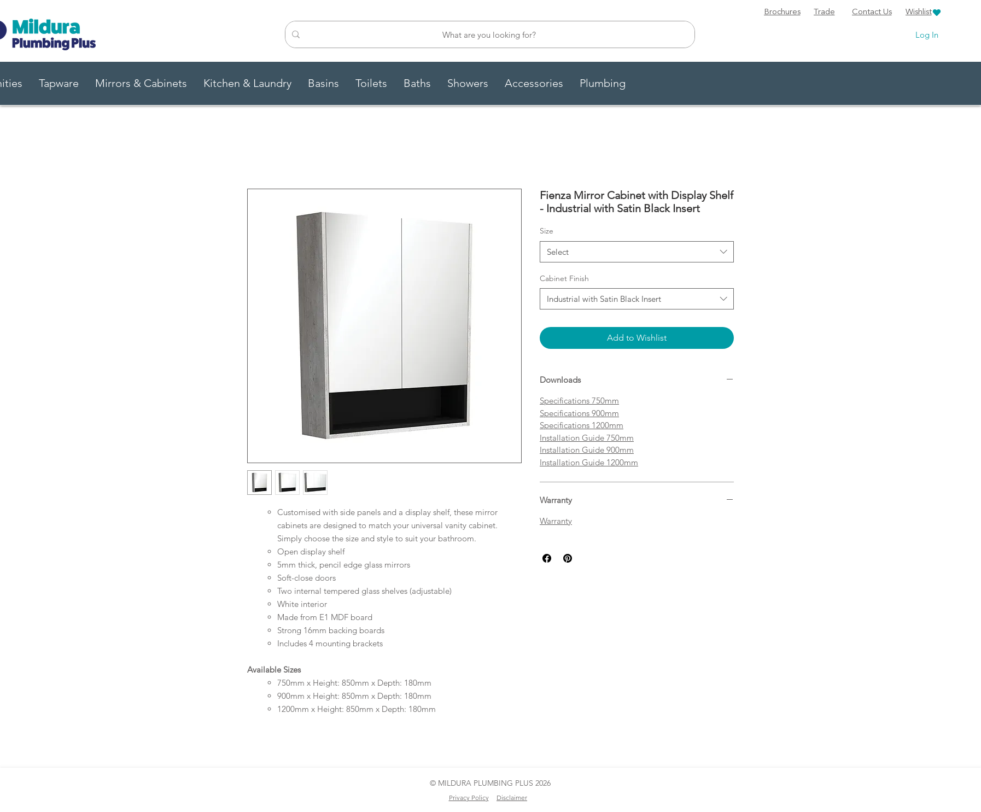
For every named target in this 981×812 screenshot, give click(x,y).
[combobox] (637, 251)
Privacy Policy (469, 797)
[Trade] (824, 13)
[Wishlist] (923, 12)
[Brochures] (782, 13)
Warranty (556, 521)
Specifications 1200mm (581, 425)
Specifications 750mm (579, 400)
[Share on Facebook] (546, 558)
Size (546, 231)
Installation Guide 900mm (587, 450)
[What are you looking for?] (488, 34)
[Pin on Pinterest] (567, 558)
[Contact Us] (871, 13)
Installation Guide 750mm (587, 438)
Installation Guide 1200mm (589, 462)
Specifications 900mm (579, 413)
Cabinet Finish (564, 278)
